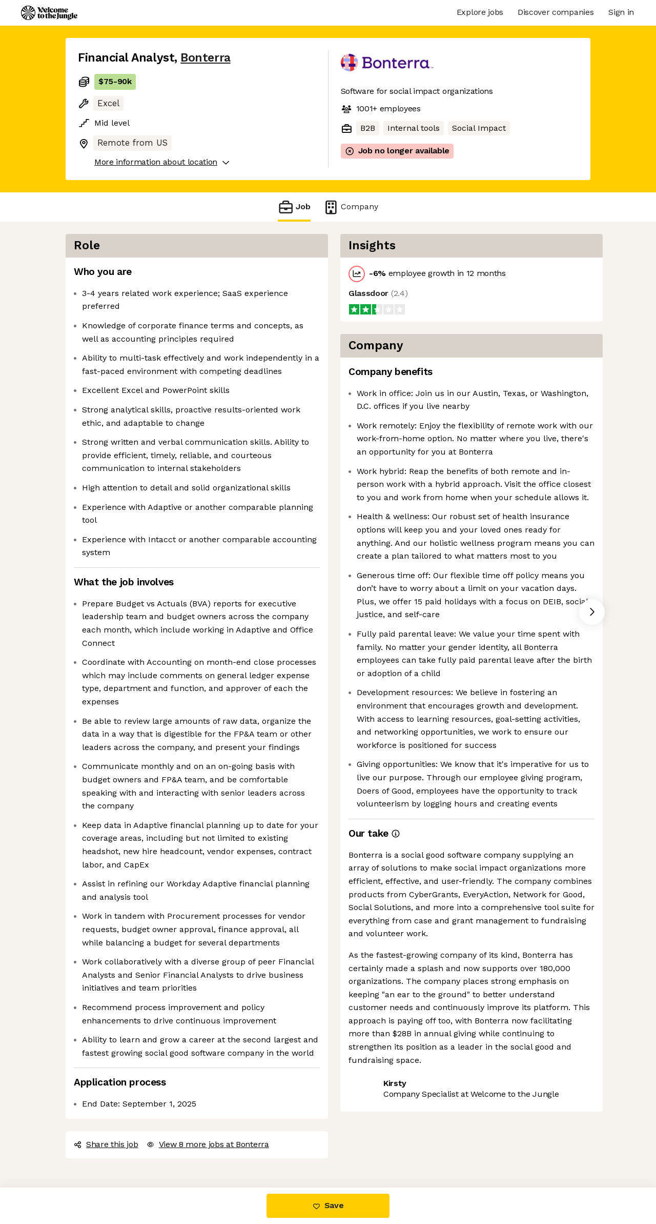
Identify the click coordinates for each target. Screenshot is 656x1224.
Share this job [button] (106, 1144)
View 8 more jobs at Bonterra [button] (208, 1144)
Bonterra (205, 58)
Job (294, 207)
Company (350, 207)
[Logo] (49, 13)
